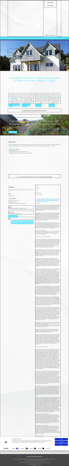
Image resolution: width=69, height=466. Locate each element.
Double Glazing (12, 38)
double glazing (13, 100)
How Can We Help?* (38, 196)
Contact (34, 40)
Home (6, 38)
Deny (61, 245)
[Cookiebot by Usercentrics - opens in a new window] (6, 249)
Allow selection (61, 242)
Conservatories (21, 38)
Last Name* (37, 190)
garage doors (43, 98)
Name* (36, 187)
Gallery (62, 38)
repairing (56, 99)
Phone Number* (38, 194)
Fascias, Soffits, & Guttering (32, 38)
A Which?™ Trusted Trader (50, 35)
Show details (48, 249)
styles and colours (28, 104)
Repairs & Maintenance (54, 38)
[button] (14, 107)
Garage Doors (44, 38)
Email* (36, 192)
